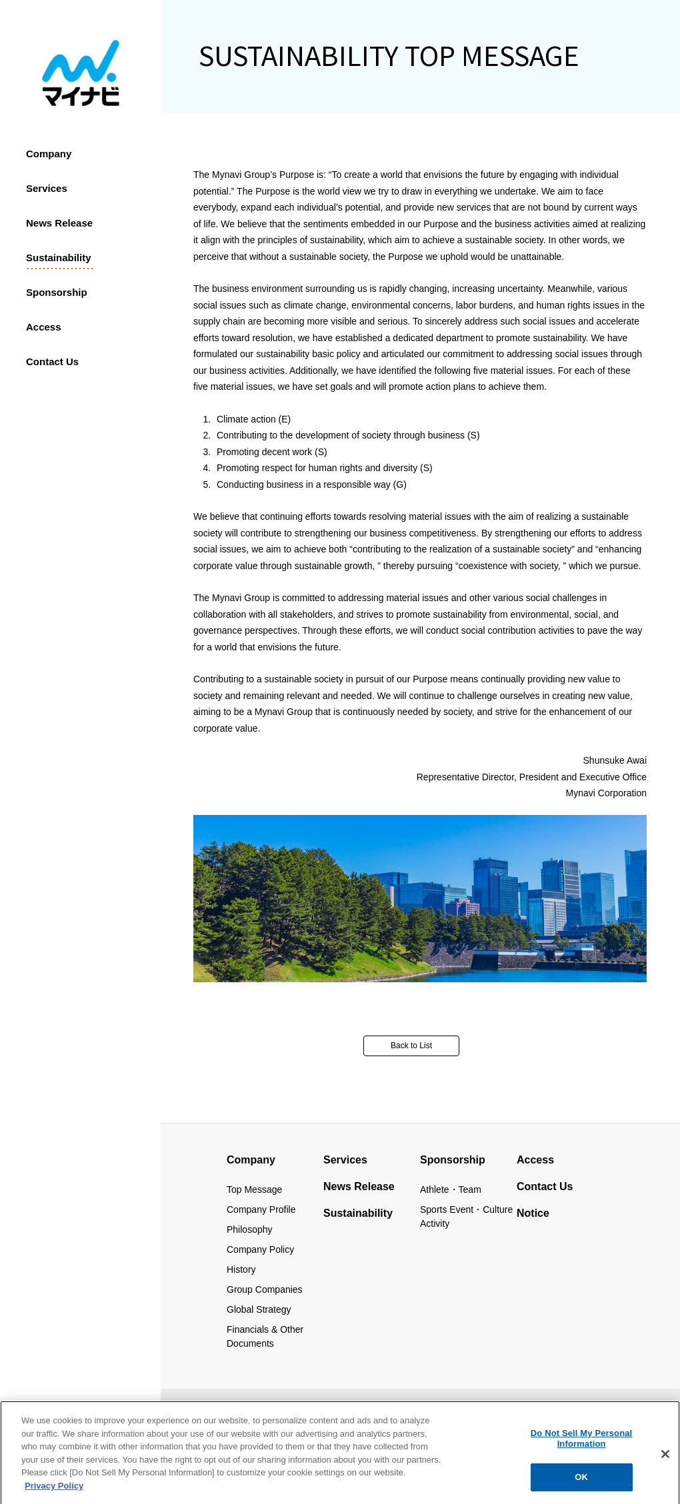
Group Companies (265, 1289)
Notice (533, 1213)
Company (48, 153)
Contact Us (545, 1186)
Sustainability (58, 257)
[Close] (665, 1460)
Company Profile (261, 1209)
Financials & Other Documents (265, 1336)
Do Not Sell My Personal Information (582, 1444)
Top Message (254, 1189)
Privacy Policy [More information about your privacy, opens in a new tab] (54, 1492)
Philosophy (250, 1229)
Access (43, 327)
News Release (59, 223)
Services (46, 188)
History (241, 1269)
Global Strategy (259, 1309)
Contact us (52, 361)
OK (581, 1483)
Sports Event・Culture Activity (466, 1216)
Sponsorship (56, 292)
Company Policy (260, 1249)
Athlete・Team (450, 1189)
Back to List (411, 1045)
